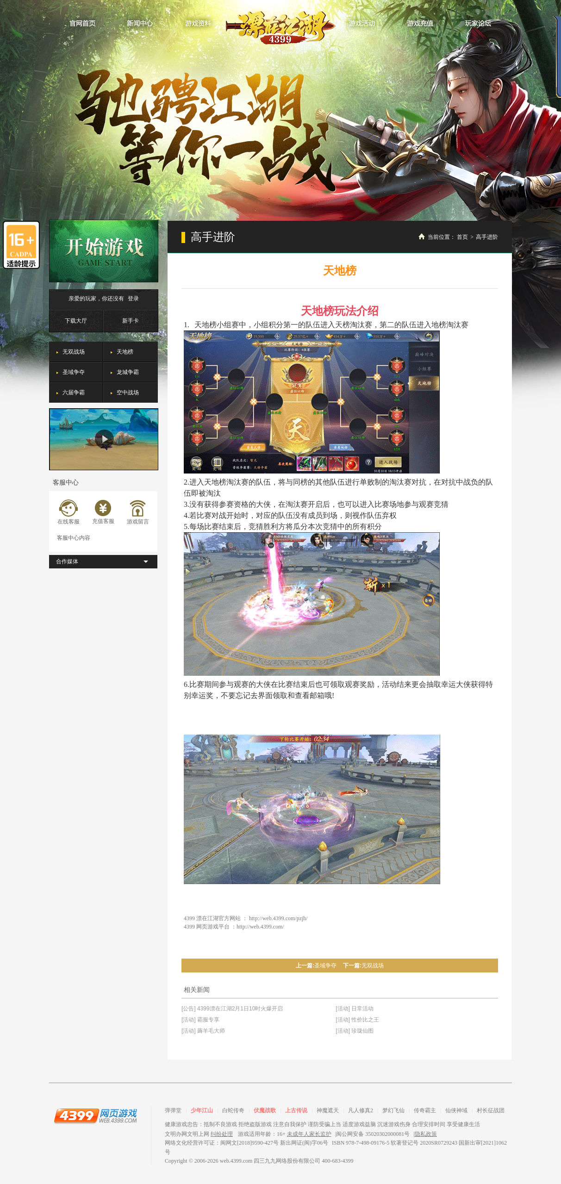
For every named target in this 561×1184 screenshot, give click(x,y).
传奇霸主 (425, 1110)
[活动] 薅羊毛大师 (203, 1031)
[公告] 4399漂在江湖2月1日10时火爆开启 (232, 1008)
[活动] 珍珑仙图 (355, 1031)
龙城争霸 (128, 372)
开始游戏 (103, 251)
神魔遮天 (328, 1110)
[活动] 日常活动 (355, 1008)
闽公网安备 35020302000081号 (373, 1134)
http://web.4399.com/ (260, 926)
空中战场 (128, 392)
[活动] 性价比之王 (357, 1019)
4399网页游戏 (95, 1115)
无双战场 (73, 352)
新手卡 (130, 321)
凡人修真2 (360, 1110)
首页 (462, 237)
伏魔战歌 (265, 1110)
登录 (133, 298)
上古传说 (296, 1110)
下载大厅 (76, 321)
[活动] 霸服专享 (200, 1019)
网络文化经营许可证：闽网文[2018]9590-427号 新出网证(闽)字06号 (246, 1143)
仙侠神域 (456, 1110)
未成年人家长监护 (309, 1134)
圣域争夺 (73, 372)
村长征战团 (491, 1110)
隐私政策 (426, 1134)
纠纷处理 (222, 1134)
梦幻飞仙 (393, 1110)
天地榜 (125, 352)
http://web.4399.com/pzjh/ (278, 918)
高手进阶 (487, 237)
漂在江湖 (281, 25)
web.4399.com (236, 1161)
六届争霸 (73, 392)
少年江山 (202, 1110)
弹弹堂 (173, 1110)
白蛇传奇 (233, 1110)
